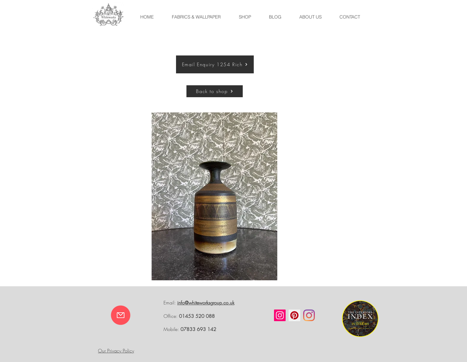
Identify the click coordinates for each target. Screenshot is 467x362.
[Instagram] (280, 315)
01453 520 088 (197, 316)
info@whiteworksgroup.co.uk (205, 302)
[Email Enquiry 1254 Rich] (215, 64)
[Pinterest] (294, 315)
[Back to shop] (214, 91)
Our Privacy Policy (116, 350)
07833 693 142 (198, 329)
